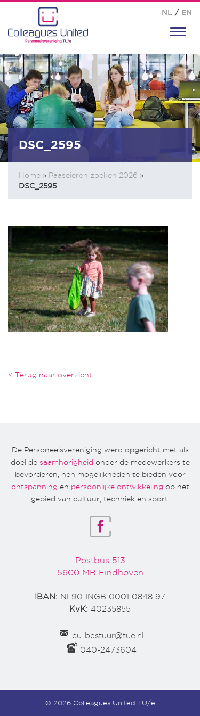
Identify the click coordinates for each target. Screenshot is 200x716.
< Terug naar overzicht (50, 375)
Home (30, 175)
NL (167, 12)
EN (186, 12)
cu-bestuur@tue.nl (108, 635)
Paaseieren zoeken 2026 (93, 175)
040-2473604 (108, 650)
